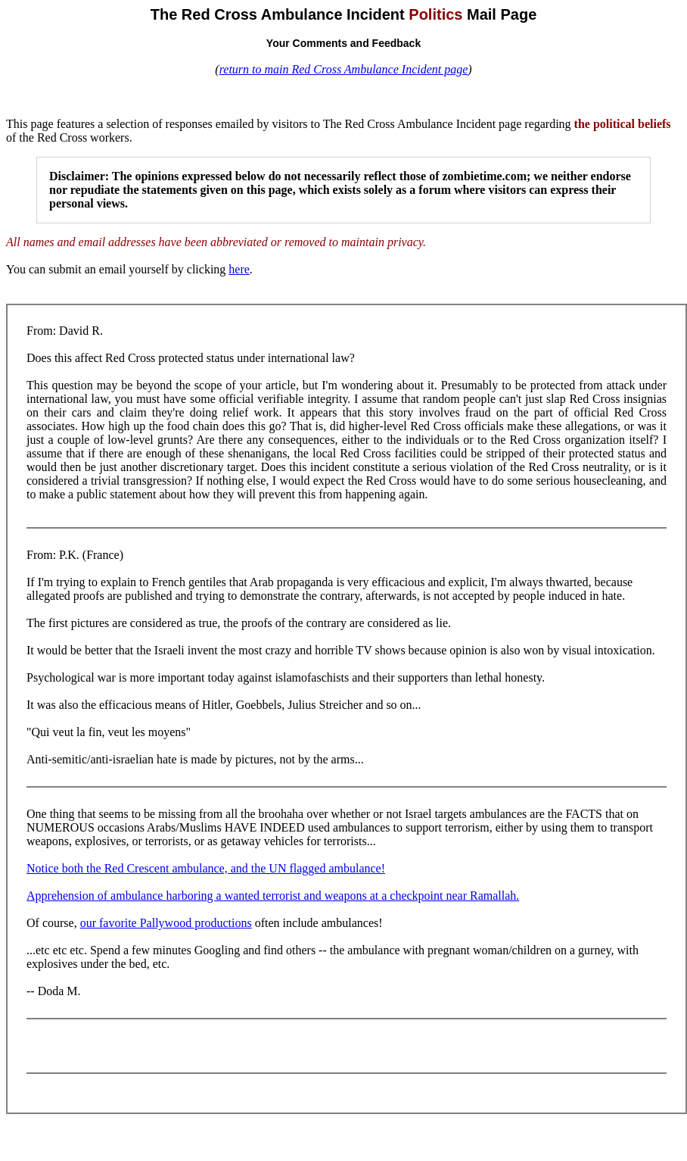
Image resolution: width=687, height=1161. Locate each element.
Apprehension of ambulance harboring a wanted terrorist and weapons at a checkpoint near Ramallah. (272, 895)
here (239, 269)
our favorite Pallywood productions (166, 922)
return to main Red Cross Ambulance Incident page (343, 69)
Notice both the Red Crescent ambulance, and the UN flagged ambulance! (205, 868)
